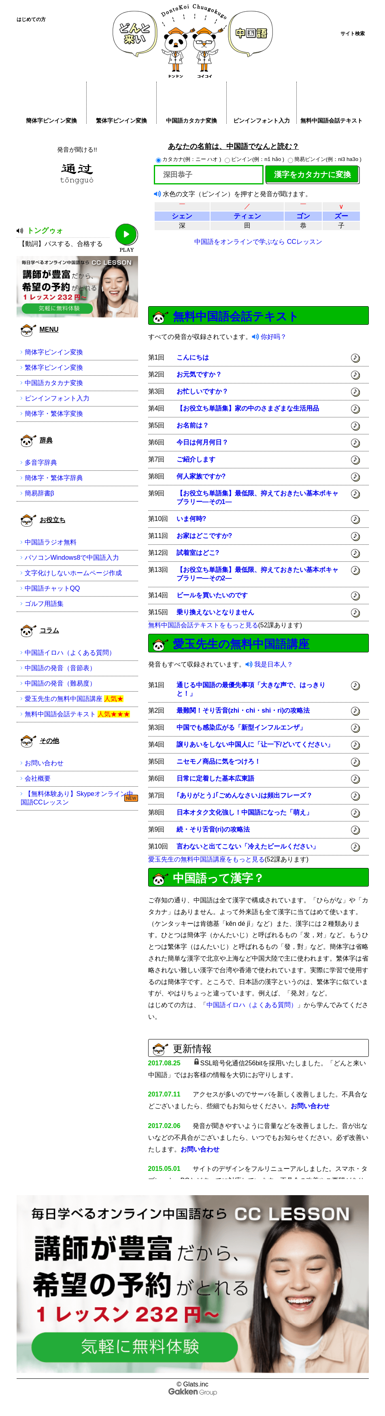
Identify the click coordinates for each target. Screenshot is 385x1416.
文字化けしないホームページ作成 (73, 572)
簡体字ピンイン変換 (51, 120)
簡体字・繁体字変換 (54, 413)
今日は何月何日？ (202, 442)
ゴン (303, 216)
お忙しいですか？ (202, 391)
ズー (341, 216)
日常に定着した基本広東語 (215, 778)
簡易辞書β (39, 493)
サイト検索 (352, 33)
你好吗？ (274, 336)
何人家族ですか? (201, 476)
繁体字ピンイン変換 (121, 120)
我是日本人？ (273, 664)
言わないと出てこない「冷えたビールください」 (248, 846)
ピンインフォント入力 (261, 120)
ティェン (247, 216)
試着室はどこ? (198, 552)
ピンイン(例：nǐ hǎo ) (255, 159)
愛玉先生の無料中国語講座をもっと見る (206, 859)
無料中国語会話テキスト (331, 120)
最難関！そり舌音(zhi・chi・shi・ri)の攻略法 (243, 710)
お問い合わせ (310, 1106)
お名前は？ (193, 425)
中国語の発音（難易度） (60, 683)
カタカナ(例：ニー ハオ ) (189, 159)
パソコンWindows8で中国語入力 (72, 557)
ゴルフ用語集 (44, 603)
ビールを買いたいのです (212, 595)
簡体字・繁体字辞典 (54, 477)
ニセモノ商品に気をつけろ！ (219, 761)
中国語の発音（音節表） (60, 668)
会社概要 (38, 778)
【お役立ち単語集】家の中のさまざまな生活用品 (248, 408)
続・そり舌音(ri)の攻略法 (213, 829)
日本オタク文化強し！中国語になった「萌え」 (245, 812)
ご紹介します (196, 459)
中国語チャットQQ (52, 588)
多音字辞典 (41, 462)
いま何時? (191, 518)
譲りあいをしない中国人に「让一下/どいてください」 (255, 744)
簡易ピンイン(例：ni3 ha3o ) (325, 159)
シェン (182, 216)
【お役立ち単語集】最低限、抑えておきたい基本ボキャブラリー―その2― (257, 574)
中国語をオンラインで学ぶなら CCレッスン (258, 241)
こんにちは (193, 357)
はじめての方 (31, 19)
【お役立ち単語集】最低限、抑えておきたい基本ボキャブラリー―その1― (257, 497)
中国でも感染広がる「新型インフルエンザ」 (241, 727)
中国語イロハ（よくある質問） (251, 1004)
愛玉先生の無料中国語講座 (241, 644)
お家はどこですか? (204, 535)
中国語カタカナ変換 (191, 120)
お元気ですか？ (199, 374)
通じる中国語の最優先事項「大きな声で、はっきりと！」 (251, 689)
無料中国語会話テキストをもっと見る (203, 625)
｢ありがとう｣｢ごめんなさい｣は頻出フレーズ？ (245, 795)
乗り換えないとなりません (215, 612)
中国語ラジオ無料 (51, 542)
